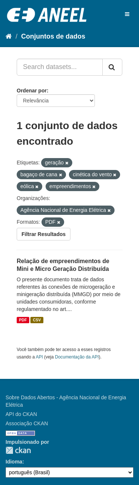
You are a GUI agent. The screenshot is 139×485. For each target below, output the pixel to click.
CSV (37, 320)
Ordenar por (32, 91)
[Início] (9, 36)
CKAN (18, 450)
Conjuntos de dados (53, 36)
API (39, 357)
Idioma (14, 462)
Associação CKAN (27, 423)
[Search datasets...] (60, 67)
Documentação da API (77, 357)
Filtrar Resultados (43, 234)
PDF (23, 320)
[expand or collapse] (127, 14)
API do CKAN (21, 414)
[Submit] (112, 67)
